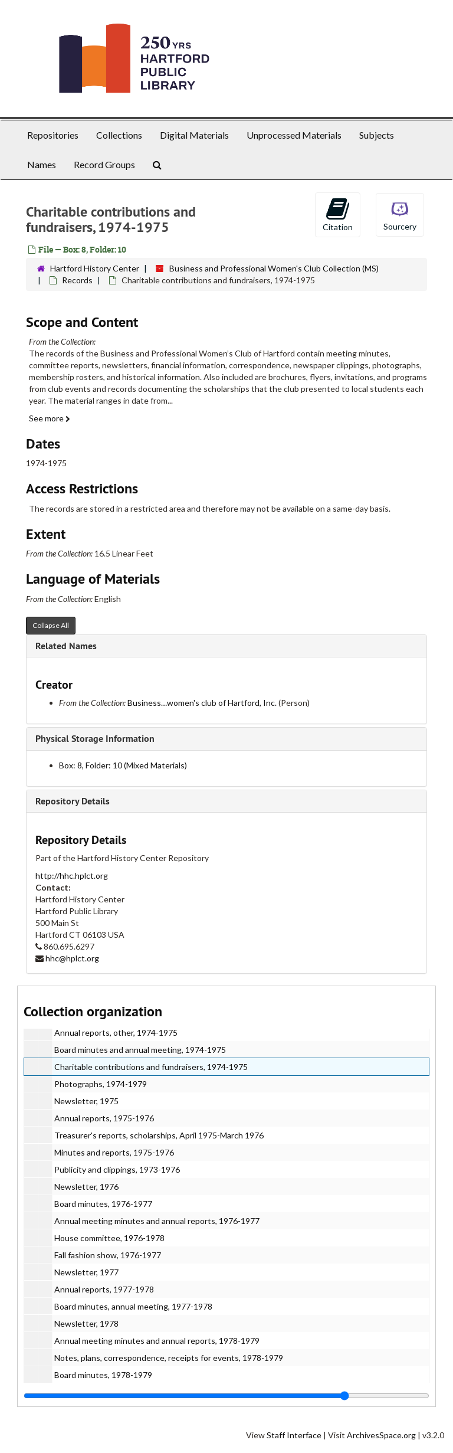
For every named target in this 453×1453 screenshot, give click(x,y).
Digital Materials (194, 134)
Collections (119, 134)
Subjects (376, 134)
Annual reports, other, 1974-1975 (116, 1032)
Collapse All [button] (50, 625)
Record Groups (104, 164)
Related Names (66, 646)
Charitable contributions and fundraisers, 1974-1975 (151, 1067)
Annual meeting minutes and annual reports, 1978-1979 (157, 1341)
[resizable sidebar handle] (226, 1395)
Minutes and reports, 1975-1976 (114, 1152)
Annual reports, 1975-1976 (104, 1118)
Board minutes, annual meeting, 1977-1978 (133, 1306)
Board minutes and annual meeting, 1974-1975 (140, 1050)
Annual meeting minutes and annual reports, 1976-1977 (157, 1221)
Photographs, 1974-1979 (100, 1084)
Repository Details (72, 801)
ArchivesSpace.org (381, 1435)
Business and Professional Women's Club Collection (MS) (274, 268)
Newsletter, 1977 (86, 1272)
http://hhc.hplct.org (71, 876)
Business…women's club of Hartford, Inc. (202, 703)
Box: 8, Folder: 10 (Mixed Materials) (123, 765)
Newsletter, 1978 (86, 1323)
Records (77, 280)
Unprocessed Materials (294, 134)
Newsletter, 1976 (86, 1187)
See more (49, 418)
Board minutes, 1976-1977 (103, 1204)
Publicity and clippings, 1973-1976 (117, 1169)
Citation (338, 214)
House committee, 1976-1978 (109, 1238)
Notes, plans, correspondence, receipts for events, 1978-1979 (168, 1358)
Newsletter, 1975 (86, 1101)
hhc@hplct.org (72, 958)
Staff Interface (294, 1435)
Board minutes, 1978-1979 (103, 1375)
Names (41, 164)
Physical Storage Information (95, 738)
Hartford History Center (94, 268)
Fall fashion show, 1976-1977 (107, 1255)
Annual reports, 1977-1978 (104, 1289)
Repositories (52, 134)
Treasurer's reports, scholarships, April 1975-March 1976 (159, 1135)
